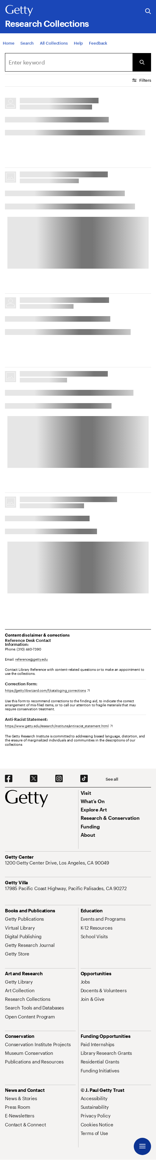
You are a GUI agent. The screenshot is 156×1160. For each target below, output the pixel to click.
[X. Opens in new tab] (33, 779)
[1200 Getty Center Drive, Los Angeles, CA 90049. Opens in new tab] (57, 863)
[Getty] (19, 11)
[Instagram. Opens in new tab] (59, 779)
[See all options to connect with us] (112, 779)
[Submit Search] (142, 62)
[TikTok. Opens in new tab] (84, 779)
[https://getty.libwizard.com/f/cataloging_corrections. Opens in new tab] (47, 690)
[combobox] (69, 62)
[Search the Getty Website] (148, 11)
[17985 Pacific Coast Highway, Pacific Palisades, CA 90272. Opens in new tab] (66, 888)
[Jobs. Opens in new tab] (85, 982)
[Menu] (142, 1146)
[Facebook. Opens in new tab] (8, 779)
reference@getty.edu (31, 659)
